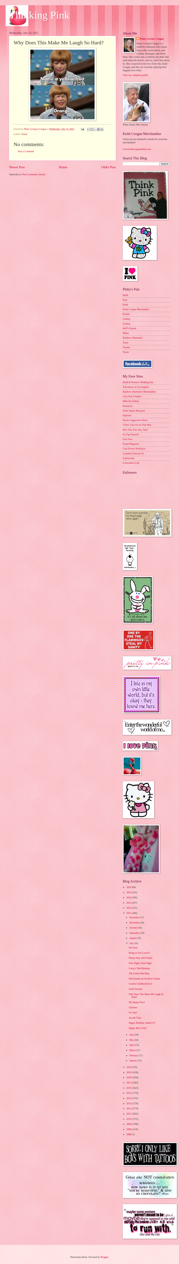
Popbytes (127, 415)
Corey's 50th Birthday (139, 968)
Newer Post (17, 167)
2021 (129, 913)
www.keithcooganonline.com (137, 149)
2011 (129, 1114)
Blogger (104, 1257)
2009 (129, 1124)
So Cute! (133, 1012)
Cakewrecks (128, 458)
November (134, 922)
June (131, 1034)
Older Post (108, 167)
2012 (129, 1108)
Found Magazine (131, 444)
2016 (129, 1088)
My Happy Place (137, 1002)
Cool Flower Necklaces (134, 448)
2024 (129, 897)
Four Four (128, 439)
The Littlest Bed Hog (139, 973)
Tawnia (126, 347)
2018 (129, 1077)
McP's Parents (129, 328)
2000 (129, 1134)
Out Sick (133, 947)
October (133, 927)
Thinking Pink (39, 15)
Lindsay (126, 319)
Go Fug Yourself (131, 434)
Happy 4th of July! (138, 1028)
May (131, 1040)
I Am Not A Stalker (132, 396)
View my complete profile (135, 75)
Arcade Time (135, 1018)
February (134, 1055)
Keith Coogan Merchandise (136, 309)
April (132, 1045)
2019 (129, 1072)
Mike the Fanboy (131, 401)
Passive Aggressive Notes (135, 420)
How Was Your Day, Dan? (135, 429)
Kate (125, 300)
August (133, 938)
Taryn (125, 342)
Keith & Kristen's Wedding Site (138, 382)
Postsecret (128, 406)
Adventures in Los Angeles (136, 387)
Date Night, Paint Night (140, 963)
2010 (129, 1119)
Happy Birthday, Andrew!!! (142, 1023)
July (131, 943)
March (132, 1050)
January (133, 1060)
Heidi (125, 295)
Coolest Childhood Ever (140, 983)
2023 (129, 902)
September (134, 933)
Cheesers (133, 1007)
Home (63, 167)
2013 (129, 1103)
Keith (125, 304)
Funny (24, 134)
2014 (129, 1098)
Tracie (126, 352)
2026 (129, 887)
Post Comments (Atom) (33, 174)
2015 (129, 1093)
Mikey (126, 333)
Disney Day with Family (140, 958)
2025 (129, 892)
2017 (129, 1082)
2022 (129, 908)
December (134, 917)
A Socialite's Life (131, 463)
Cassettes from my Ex (133, 453)
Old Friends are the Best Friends (144, 978)
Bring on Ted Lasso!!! (139, 953)
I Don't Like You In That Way (137, 425)
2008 (129, 1129)
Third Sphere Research (134, 410)
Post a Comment (26, 151)
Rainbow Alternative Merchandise (139, 391)
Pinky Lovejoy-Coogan (152, 39)
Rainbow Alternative (133, 338)
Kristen (126, 314)
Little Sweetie (135, 989)
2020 (129, 1067)
